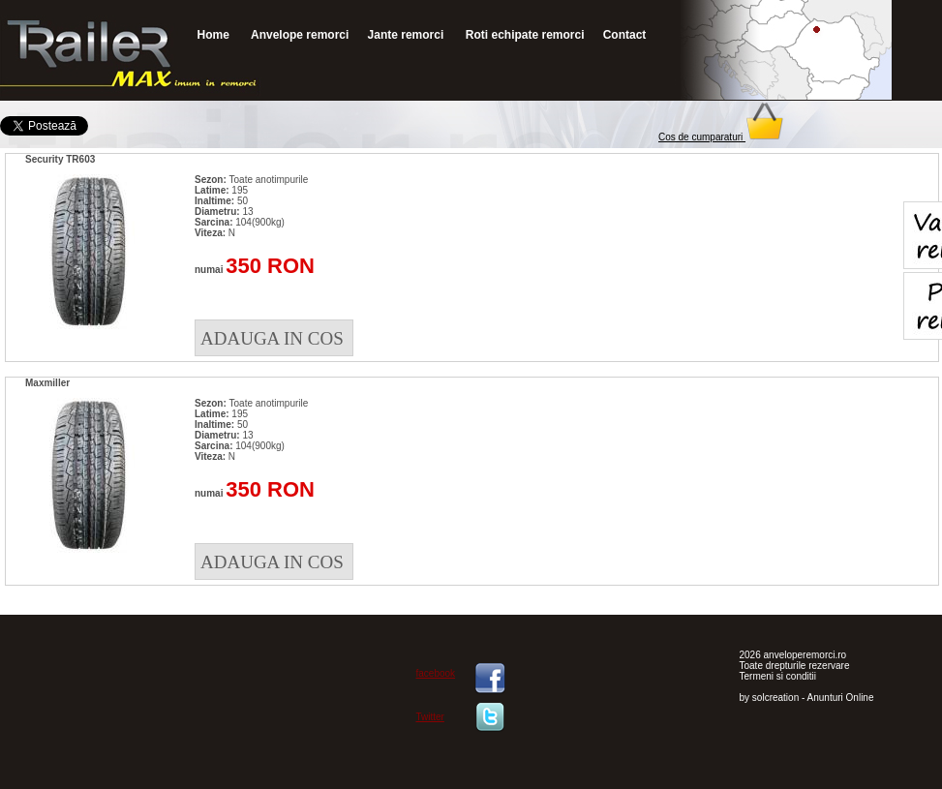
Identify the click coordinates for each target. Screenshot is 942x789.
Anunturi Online (840, 697)
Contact (625, 35)
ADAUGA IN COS (272, 338)
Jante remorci (406, 35)
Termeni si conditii (778, 676)
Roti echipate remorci (523, 35)
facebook (436, 673)
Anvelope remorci (298, 35)
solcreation (775, 697)
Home (213, 35)
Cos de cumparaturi (721, 137)
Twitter (430, 717)
